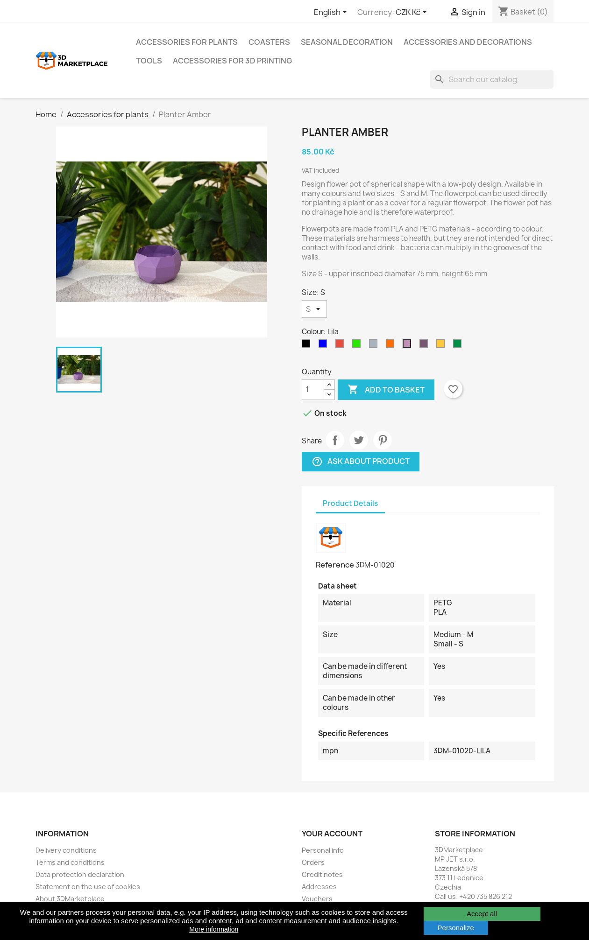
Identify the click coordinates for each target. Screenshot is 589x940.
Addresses (319, 886)
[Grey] (375, 345)
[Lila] (409, 345)
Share (335, 440)
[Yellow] (442, 345)
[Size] (314, 309)
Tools (149, 61)
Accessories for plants (187, 42)
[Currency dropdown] (413, 12)
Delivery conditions (66, 850)
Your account (332, 833)
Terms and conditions (70, 862)
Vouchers (317, 898)
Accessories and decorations (468, 42)
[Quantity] (313, 389)
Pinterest (382, 440)
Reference (335, 564)
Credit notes (322, 874)
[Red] (341, 345)
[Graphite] (308, 345)
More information (213, 929)
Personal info (323, 850)
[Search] (492, 79)
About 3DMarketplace (70, 898)
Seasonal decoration (347, 42)
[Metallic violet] (425, 345)
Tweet (358, 440)
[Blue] (325, 345)
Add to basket (386, 390)
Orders (313, 862)
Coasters (269, 42)
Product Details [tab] (350, 503)
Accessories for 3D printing (232, 61)
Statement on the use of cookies (87, 886)
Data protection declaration (79, 874)
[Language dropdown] (332, 12)
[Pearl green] (459, 345)
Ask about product (361, 461)
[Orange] (392, 345)
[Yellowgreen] (358, 345)
